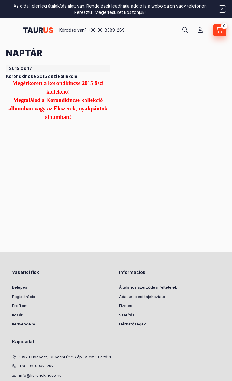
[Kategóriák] (11, 30)
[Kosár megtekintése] (219, 30)
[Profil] (200, 30)
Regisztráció (23, 296)
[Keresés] (185, 30)
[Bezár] (222, 9)
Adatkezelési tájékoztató (142, 296)
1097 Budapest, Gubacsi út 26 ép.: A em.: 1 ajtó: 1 (65, 356)
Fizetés (125, 305)
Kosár (17, 315)
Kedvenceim (23, 324)
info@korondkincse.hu (40, 375)
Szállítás (126, 315)
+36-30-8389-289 (106, 30)
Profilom (19, 305)
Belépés (19, 287)
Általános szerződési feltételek (148, 287)
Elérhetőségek (132, 324)
